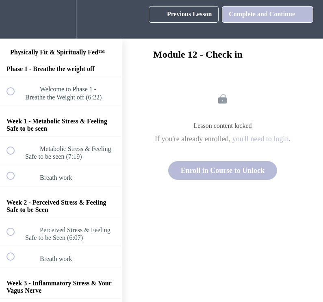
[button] (15, 19)
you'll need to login (260, 139)
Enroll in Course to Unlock (223, 170)
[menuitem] (61, 19)
